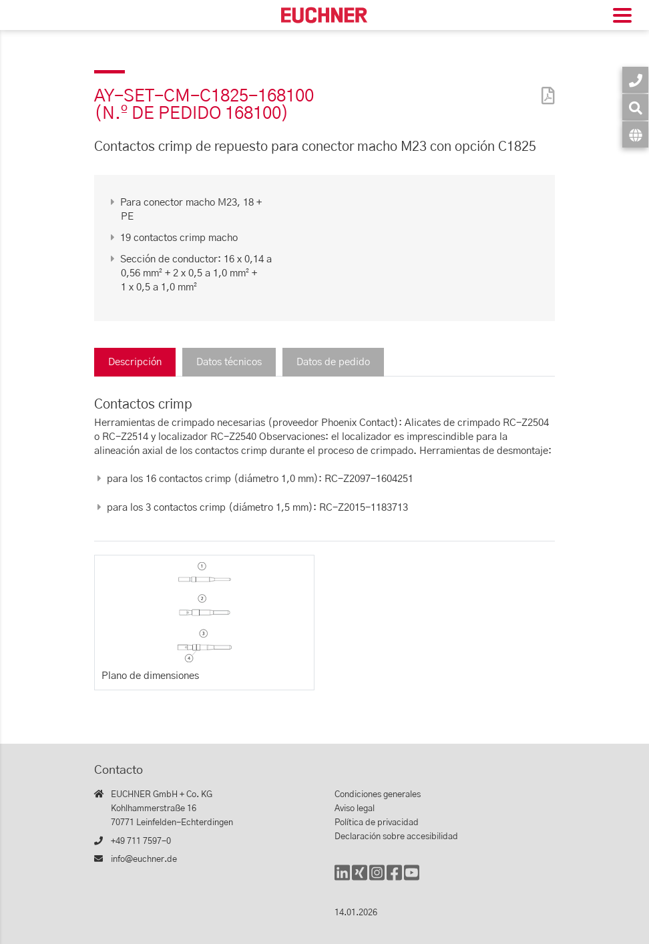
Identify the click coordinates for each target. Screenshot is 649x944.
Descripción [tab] (135, 362)
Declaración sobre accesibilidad (396, 837)
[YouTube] (411, 879)
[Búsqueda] (635, 107)
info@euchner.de (144, 859)
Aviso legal (355, 808)
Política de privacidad (377, 822)
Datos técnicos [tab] (229, 362)
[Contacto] (635, 80)
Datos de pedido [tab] (333, 362)
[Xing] (359, 879)
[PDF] (545, 87)
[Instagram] (377, 879)
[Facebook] (394, 879)
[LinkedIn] (342, 879)
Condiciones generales (378, 794)
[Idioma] (635, 135)
